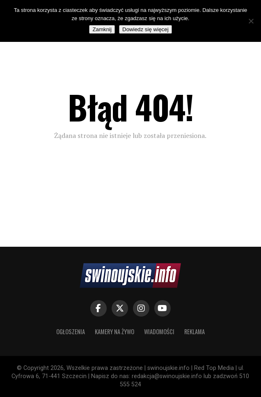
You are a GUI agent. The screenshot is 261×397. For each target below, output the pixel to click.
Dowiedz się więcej (145, 29)
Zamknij (102, 29)
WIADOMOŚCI (159, 331)
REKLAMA (194, 331)
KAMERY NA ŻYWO (114, 331)
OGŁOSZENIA (70, 331)
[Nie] (251, 21)
